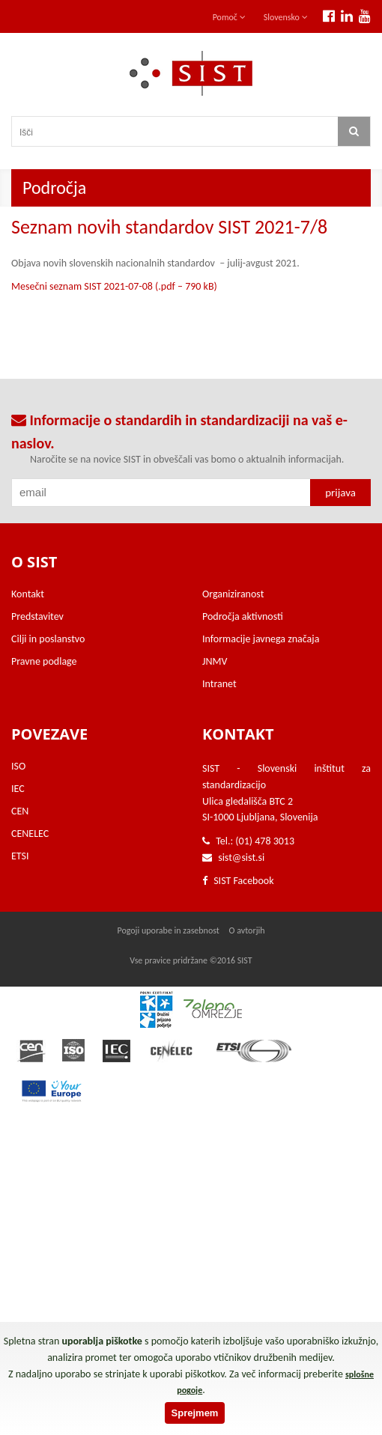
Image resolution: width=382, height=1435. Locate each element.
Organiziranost (233, 594)
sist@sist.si (241, 857)
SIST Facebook (238, 880)
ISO (18, 766)
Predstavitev (37, 616)
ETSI (20, 856)
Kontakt (27, 594)
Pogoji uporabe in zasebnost (168, 930)
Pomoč (229, 17)
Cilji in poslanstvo (48, 639)
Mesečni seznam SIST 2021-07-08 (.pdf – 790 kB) (114, 286)
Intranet (219, 683)
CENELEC (30, 833)
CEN (19, 811)
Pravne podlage (44, 661)
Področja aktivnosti (242, 616)
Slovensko (286, 17)
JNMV (214, 661)
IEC (18, 788)
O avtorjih (247, 930)
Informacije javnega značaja (260, 639)
